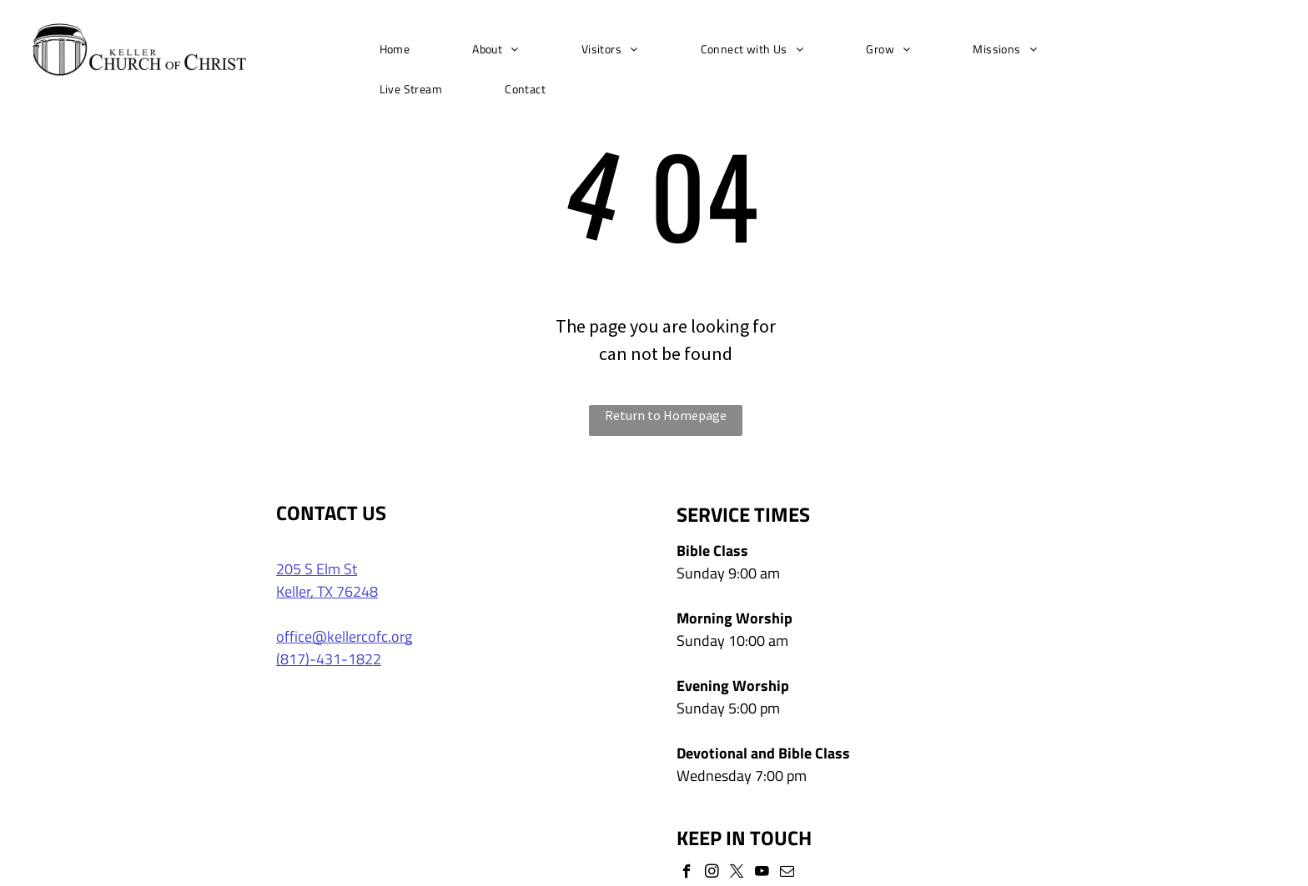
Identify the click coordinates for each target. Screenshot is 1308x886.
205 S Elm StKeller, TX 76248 (327, 580)
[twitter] (737, 873)
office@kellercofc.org (344, 636)
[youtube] (762, 873)
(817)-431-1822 (328, 659)
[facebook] (687, 873)
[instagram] (712, 873)
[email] (787, 873)
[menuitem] (401, 49)
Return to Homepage (666, 415)
